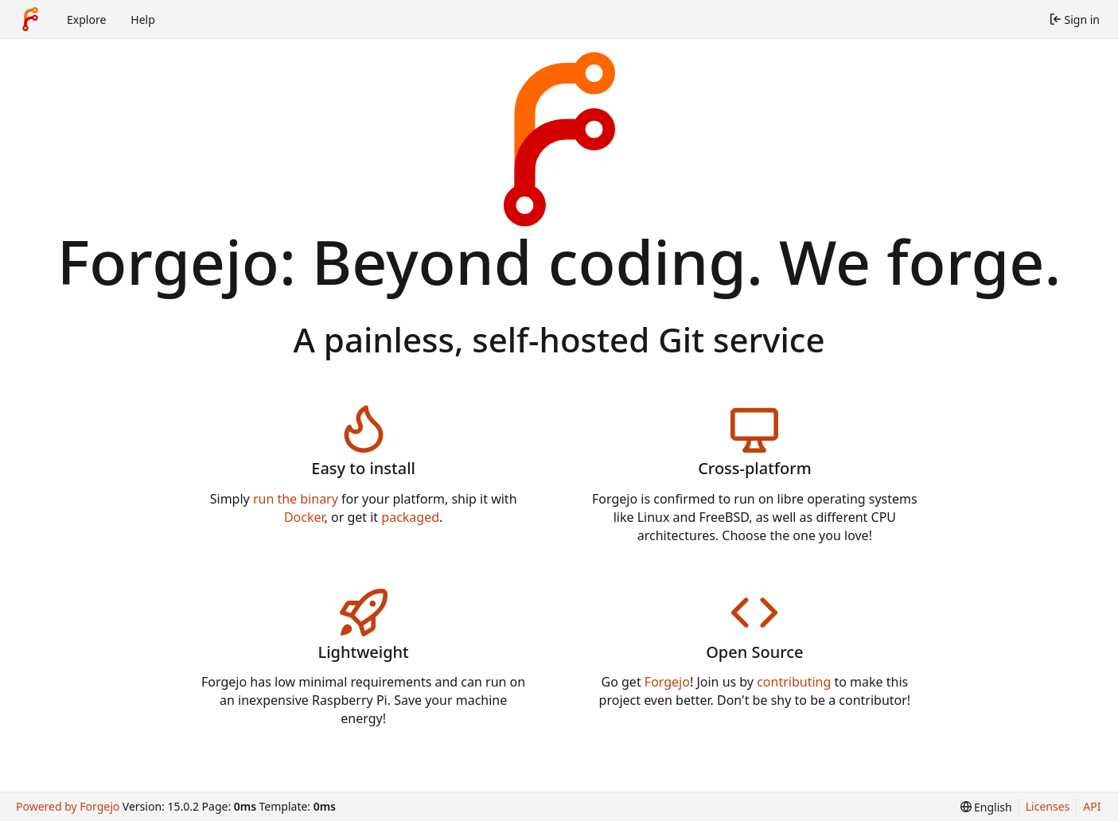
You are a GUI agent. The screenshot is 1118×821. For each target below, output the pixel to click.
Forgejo (667, 682)
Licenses (1048, 806)
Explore (86, 19)
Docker (304, 517)
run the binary (295, 499)
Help (142, 19)
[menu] (986, 807)
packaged (410, 517)
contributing (794, 682)
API (1091, 806)
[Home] (30, 19)
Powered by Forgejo (67, 806)
